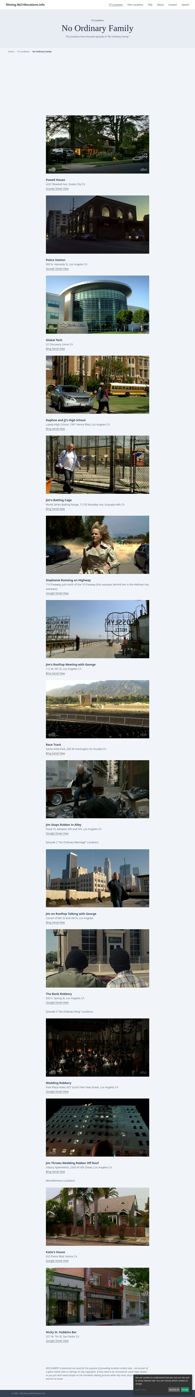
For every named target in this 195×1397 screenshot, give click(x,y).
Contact (172, 4)
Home (11, 51)
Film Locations (135, 4)
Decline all (174, 1389)
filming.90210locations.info (25, 5)
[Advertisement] (98, 84)
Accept (185, 1389)
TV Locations (116, 4)
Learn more (141, 1389)
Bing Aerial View (55, 348)
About (160, 4)
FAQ (150, 4)
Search (185, 4)
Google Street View (57, 188)
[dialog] (162, 1384)
